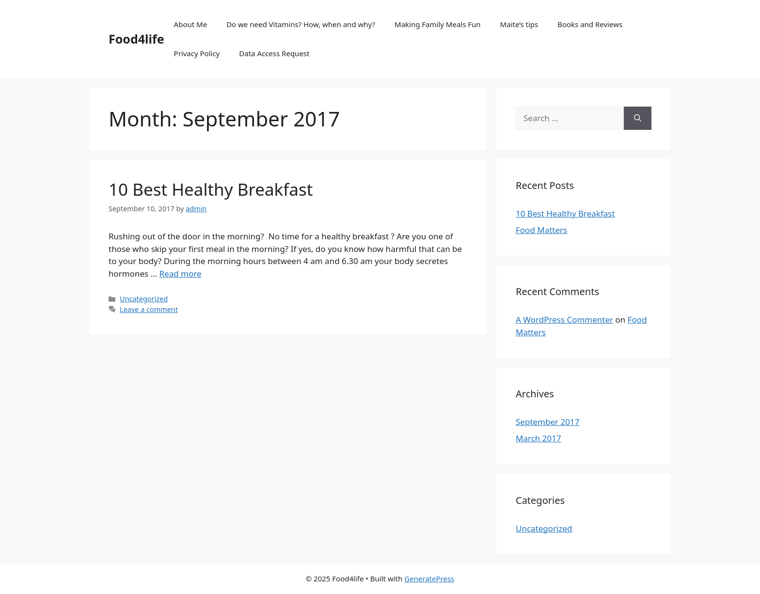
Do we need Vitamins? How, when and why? (300, 24)
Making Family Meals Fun (438, 24)
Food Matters (541, 229)
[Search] (637, 118)
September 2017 (547, 421)
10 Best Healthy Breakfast (211, 189)
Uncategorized (144, 298)
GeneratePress (429, 578)
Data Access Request (274, 53)
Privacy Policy (197, 53)
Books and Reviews (589, 24)
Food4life (136, 39)
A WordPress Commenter (564, 319)
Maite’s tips (519, 24)
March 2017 (538, 438)
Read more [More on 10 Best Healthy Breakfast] (180, 273)
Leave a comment (149, 309)
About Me (190, 24)
